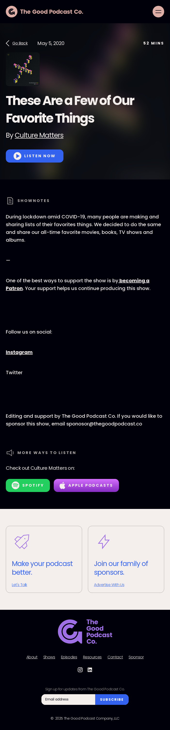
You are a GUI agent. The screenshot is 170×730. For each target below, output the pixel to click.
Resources (92, 657)
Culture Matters (39, 135)
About (32, 657)
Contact (115, 657)
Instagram (19, 352)
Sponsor (136, 657)
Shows (49, 657)
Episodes (69, 657)
